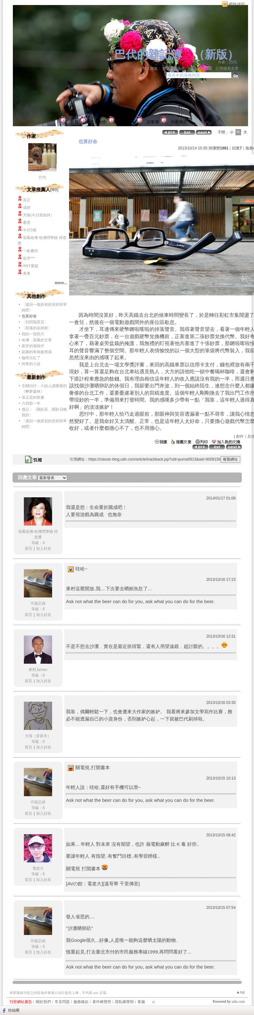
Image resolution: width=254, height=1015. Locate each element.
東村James (38, 669)
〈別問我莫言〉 (35, 322)
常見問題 (62, 1002)
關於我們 (43, 1002)
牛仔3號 (29, 230)
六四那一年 (31, 403)
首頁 (74, 122)
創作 (240, 436)
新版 (216, 54)
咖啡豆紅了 (31, 358)
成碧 (26, 207)
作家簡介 (179, 122)
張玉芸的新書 (33, 397)
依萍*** (29, 258)
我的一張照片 (33, 334)
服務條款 (81, 1002)
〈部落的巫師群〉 (37, 328)
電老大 (38, 868)
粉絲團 (13, 1010)
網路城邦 (237, 4)
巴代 (44, 177)
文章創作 (98, 122)
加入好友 (150, 68)
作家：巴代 (229, 62)
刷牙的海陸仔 (33, 346)
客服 (141, 1002)
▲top (240, 992)
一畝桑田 (30, 251)
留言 (28, 548)
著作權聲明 (101, 1002)
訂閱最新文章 (227, 68)
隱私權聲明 (124, 1002)
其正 (26, 200)
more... (61, 283)
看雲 (26, 222)
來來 (26, 273)
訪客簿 (153, 122)
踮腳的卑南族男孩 (37, 352)
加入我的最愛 (201, 68)
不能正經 (38, 603)
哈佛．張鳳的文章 (37, 340)
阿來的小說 (31, 364)
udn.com (238, 1001)
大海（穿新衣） (38, 736)
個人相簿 (126, 122)
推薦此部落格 (173, 68)
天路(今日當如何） (38, 215)
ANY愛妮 (30, 266)
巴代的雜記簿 (148, 54)
